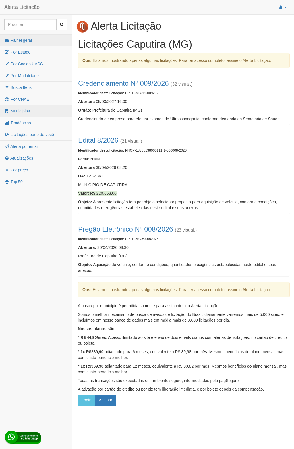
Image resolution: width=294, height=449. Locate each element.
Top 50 (13, 181)
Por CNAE (16, 99)
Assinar (105, 400)
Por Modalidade (21, 75)
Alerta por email (21, 146)
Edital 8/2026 (98, 140)
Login (86, 400)
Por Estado (17, 52)
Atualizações (18, 158)
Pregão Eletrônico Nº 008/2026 (125, 229)
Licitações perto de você (29, 134)
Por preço (16, 170)
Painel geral (18, 40)
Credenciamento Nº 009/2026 (123, 83)
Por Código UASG (23, 64)
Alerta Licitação (22, 7)
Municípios (17, 111)
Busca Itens (18, 87)
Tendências (17, 123)
